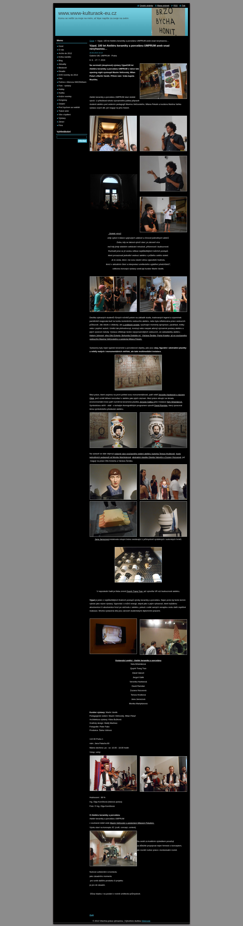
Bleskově (63, 68)
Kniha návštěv (65, 57)
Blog (61, 60)
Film (60, 78)
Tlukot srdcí (64, 111)
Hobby (61, 89)
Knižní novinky (65, 96)
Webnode (146, 921)
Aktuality (62, 64)
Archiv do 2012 (65, 53)
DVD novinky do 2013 (68, 75)
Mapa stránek (163, 5)
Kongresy (63, 100)
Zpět (92, 915)
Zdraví (61, 122)
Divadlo (62, 71)
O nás (61, 50)
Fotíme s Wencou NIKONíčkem (72, 82)
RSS (176, 5)
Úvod (92, 41)
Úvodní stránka (146, 5)
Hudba (62, 93)
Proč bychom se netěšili (69, 107)
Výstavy (62, 118)
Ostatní (62, 104)
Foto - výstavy (65, 85)
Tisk (183, 5)
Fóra (61, 125)
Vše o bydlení (65, 114)
